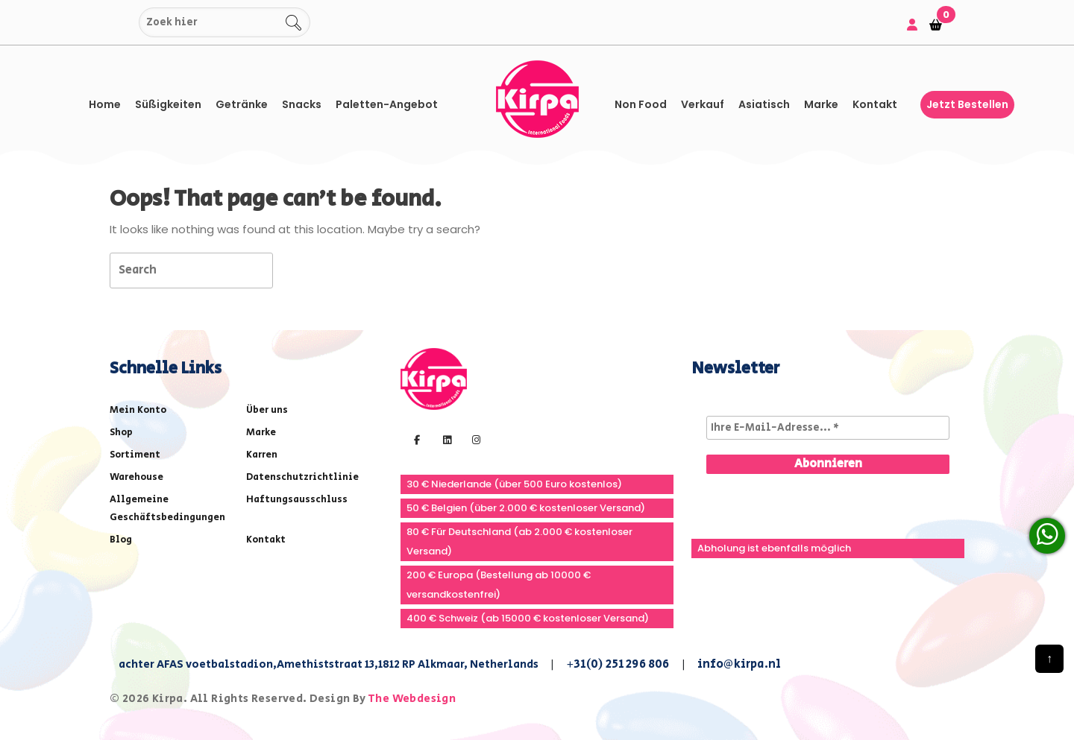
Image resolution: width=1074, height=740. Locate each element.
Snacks (301, 104)
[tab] (299, 269)
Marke (821, 104)
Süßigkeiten (168, 104)
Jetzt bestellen (967, 104)
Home (105, 104)
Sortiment (135, 455)
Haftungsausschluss (297, 500)
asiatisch (764, 104)
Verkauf (702, 104)
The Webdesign (412, 698)
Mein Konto (138, 410)
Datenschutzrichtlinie (302, 477)
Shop (121, 433)
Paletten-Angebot (387, 104)
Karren (261, 455)
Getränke (242, 104)
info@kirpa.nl (739, 664)
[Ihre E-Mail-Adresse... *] (827, 428)
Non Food (641, 104)
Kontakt (874, 104)
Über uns (267, 410)
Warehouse (136, 477)
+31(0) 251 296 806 (618, 664)
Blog (121, 540)
